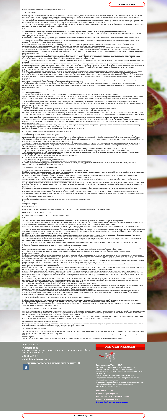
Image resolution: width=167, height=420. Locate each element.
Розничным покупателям (120, 346)
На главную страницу (127, 4)
